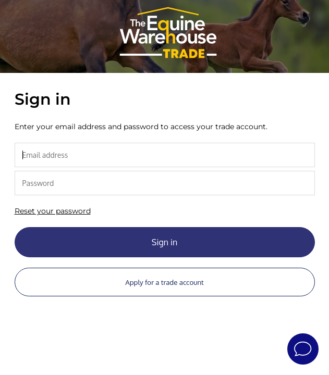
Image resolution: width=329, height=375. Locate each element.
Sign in (164, 242)
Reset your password (53, 211)
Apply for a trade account (164, 282)
